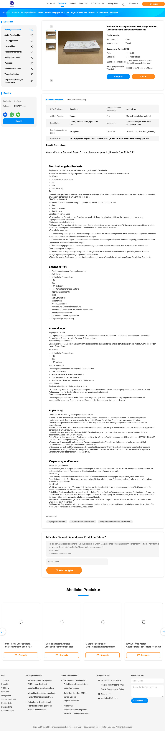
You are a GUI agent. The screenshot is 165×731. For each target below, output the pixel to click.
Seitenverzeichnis (8, 699)
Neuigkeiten (6, 695)
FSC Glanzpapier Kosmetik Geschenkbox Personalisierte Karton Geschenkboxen (59, 647)
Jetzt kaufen (54, 383)
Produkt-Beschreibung (76, 100)
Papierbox (18, 63)
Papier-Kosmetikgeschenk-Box (83, 522)
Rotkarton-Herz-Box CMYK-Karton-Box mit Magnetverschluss (75, 697)
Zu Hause (5, 680)
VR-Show (5, 688)
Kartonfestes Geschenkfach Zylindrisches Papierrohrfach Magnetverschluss (76, 684)
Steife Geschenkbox (18, 35)
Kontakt (18, 121)
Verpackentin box (18, 74)
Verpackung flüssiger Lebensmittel (18, 80)
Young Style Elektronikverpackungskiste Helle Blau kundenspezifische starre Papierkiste (76, 710)
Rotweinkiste (18, 46)
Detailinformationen (54, 100)
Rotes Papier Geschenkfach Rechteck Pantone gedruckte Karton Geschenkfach (18, 647)
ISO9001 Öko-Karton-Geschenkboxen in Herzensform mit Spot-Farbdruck (143, 647)
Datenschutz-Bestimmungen (7, 709)
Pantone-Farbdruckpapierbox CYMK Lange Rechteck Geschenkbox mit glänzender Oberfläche (40, 684)
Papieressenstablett (18, 68)
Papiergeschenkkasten (57, 522)
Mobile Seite (6, 703)
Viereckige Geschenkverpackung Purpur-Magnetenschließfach (41, 695)
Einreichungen (64, 570)
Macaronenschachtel (18, 52)
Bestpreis (118, 76)
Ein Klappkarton (18, 41)
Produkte (5, 684)
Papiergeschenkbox (18, 29)
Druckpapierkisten (18, 57)
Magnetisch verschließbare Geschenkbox (115, 522)
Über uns (5, 692)
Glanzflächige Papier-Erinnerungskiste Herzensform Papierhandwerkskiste (100, 647)
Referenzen (153, 4)
